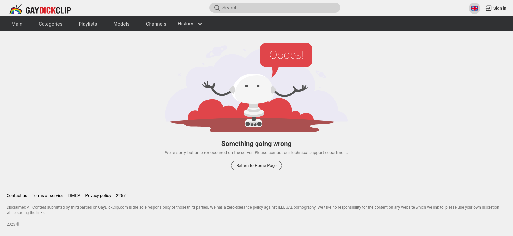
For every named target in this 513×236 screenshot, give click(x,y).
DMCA (74, 195)
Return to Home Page (256, 165)
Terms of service (47, 195)
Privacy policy (98, 195)
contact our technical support (296, 152)
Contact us (17, 195)
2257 (121, 195)
